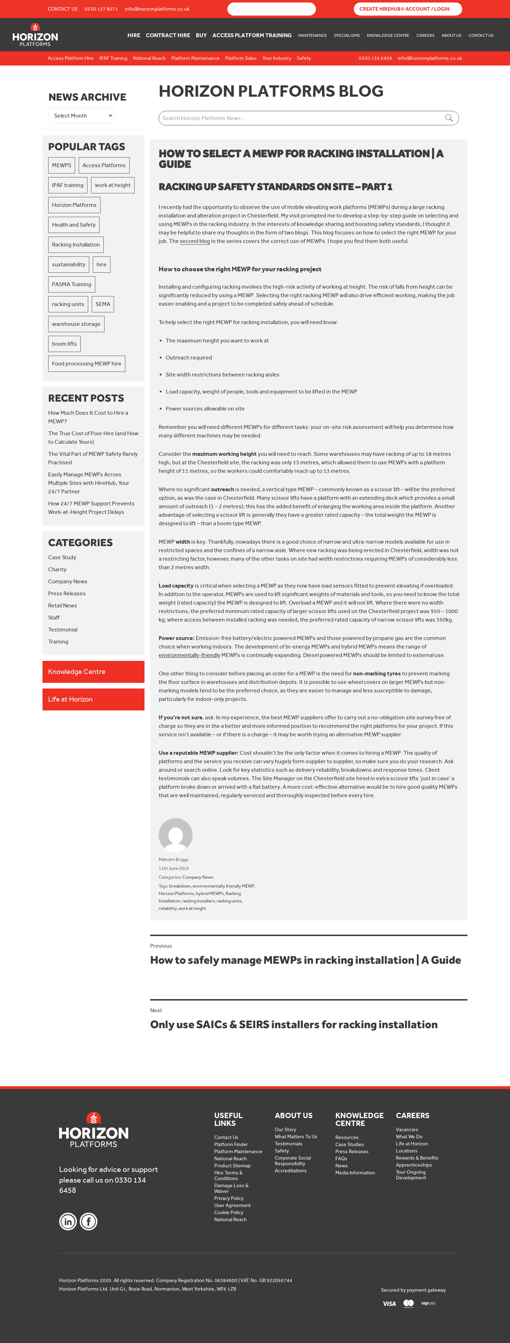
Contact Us (63, 9)
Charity (57, 569)
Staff (54, 617)
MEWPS (61, 165)
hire (102, 264)
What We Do (409, 1137)
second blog (195, 241)
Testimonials (288, 1144)
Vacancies (407, 1130)
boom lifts (64, 343)
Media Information (355, 1173)
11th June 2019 (174, 868)
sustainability (68, 264)
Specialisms (347, 35)
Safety (282, 1151)
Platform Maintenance (238, 1152)
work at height (113, 185)
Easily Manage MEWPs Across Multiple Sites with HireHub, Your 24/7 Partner (88, 483)
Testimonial (62, 629)
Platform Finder (231, 1144)
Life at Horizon (412, 1144)
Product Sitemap (232, 1166)
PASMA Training (71, 284)
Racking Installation (76, 244)
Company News (67, 581)
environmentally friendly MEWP (223, 886)
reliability (168, 908)
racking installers (198, 900)
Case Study (62, 557)
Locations (407, 1151)
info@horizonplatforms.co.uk (157, 9)
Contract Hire (168, 35)
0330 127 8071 (101, 9)
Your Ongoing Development (411, 1175)
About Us (451, 35)
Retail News (62, 605)
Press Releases (67, 593)
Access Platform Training (252, 35)
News (341, 1166)
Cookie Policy (228, 1212)
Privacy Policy (229, 1198)
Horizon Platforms (74, 205)
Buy (201, 35)
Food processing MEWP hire (86, 363)
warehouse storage (76, 324)
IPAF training (68, 185)
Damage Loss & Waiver (231, 1188)
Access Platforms (104, 165)
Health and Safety (74, 224)
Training (58, 641)
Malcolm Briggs (173, 859)
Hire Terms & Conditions (228, 1176)
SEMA (103, 304)
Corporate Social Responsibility (293, 1161)
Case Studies (349, 1144)
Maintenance (312, 35)
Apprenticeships (414, 1165)
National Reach (230, 1159)
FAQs (341, 1159)
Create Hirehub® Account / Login (404, 9)
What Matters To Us (296, 1137)
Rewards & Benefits (417, 1158)
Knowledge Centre (388, 35)
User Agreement (232, 1205)
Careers (425, 35)
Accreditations (291, 1171)
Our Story (285, 1130)
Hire (134, 35)
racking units (68, 304)
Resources (347, 1137)
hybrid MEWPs (210, 893)
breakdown (180, 886)
